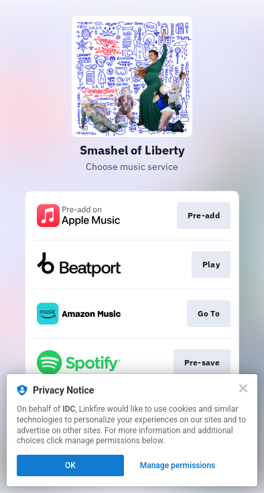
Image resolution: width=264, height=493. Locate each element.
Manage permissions (178, 465)
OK (70, 465)
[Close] (243, 388)
